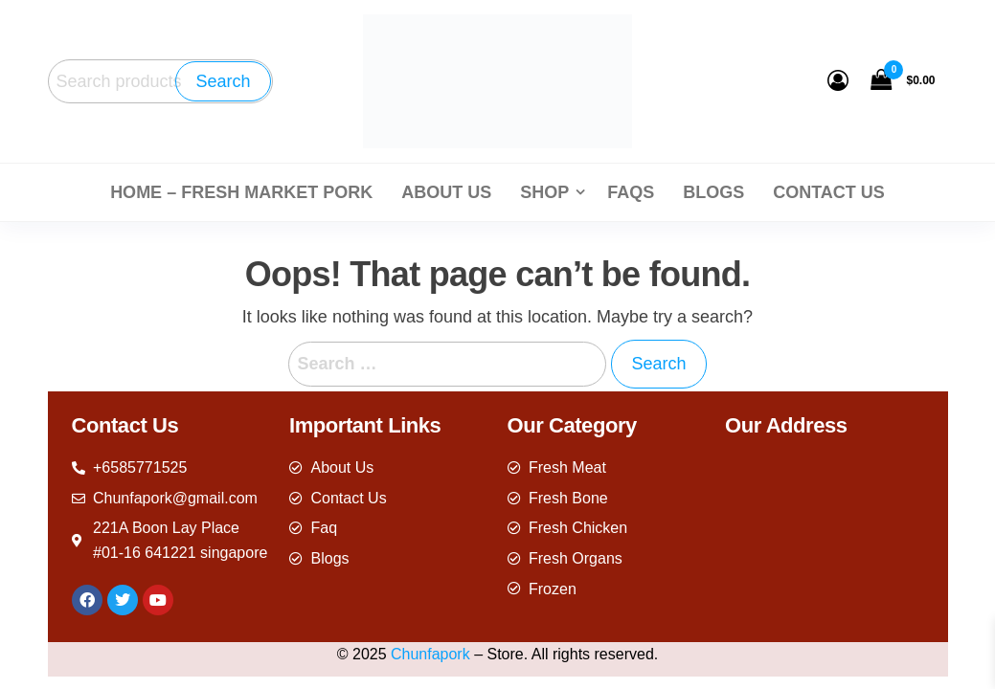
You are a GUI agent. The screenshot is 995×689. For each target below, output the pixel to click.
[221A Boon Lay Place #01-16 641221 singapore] (824, 537)
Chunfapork (430, 654)
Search (222, 81)
